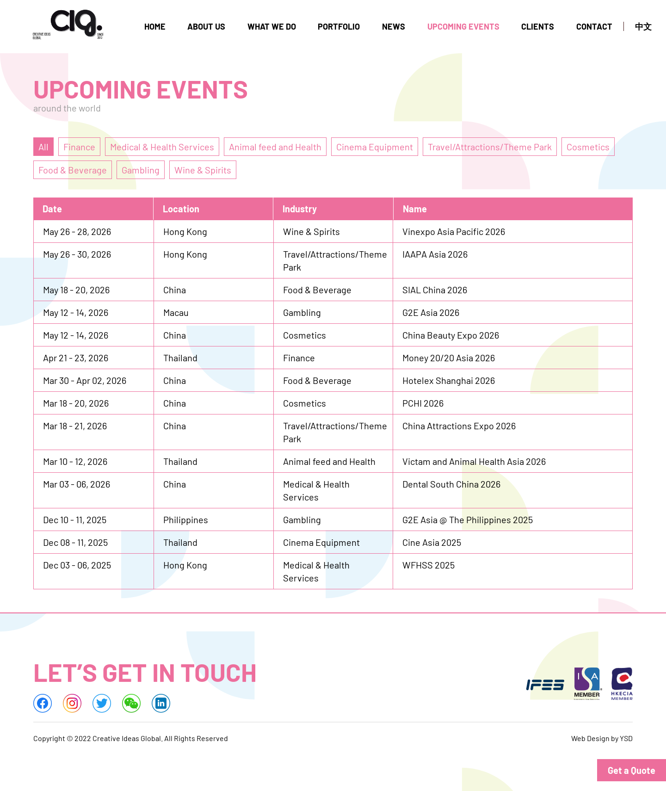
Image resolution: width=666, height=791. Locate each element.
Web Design (590, 739)
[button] (631, 770)
